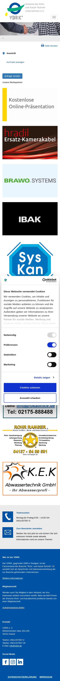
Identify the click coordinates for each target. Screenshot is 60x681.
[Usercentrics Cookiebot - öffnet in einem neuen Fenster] (42, 280)
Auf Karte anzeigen (15, 62)
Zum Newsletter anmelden (29, 528)
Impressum (46, 677)
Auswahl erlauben (30, 398)
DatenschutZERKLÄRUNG (22, 677)
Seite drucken (51, 46)
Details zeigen (42, 377)
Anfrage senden (12, 76)
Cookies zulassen (30, 387)
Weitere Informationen (12, 578)
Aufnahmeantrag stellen (13, 607)
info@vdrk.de (15, 646)
